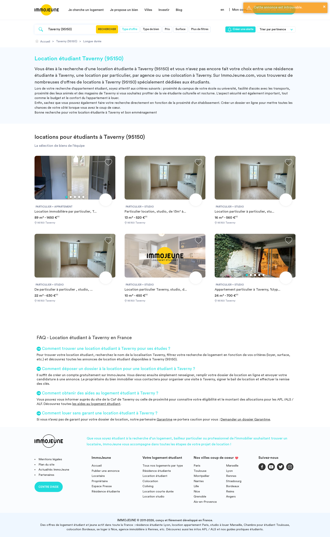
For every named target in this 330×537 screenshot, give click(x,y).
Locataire (98, 475)
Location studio (153, 496)
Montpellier (201, 475)
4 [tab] (79, 197)
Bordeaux (232, 486)
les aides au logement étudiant (96, 404)
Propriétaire (100, 481)
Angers (231, 496)
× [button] (324, 6)
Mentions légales (50, 459)
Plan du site (47, 464)
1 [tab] (66, 197)
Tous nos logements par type (162, 465)
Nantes (199, 481)
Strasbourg (233, 481)
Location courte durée (158, 491)
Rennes (231, 475)
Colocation (150, 481)
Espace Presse (102, 486)
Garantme (164, 419)
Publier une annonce (106, 470)
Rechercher (107, 29)
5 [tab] (83, 197)
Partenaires (46, 474)
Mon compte (241, 9)
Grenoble (200, 496)
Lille (196, 486)
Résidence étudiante (106, 491)
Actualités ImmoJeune (54, 469)
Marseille (232, 465)
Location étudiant (154, 475)
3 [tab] (75, 197)
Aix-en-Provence (205, 501)
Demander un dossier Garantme (245, 419)
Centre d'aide (49, 486)
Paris (197, 465)
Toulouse (200, 470)
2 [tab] (71, 197)
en (222, 9)
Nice (197, 491)
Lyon (229, 470)
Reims (230, 491)
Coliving (147, 486)
